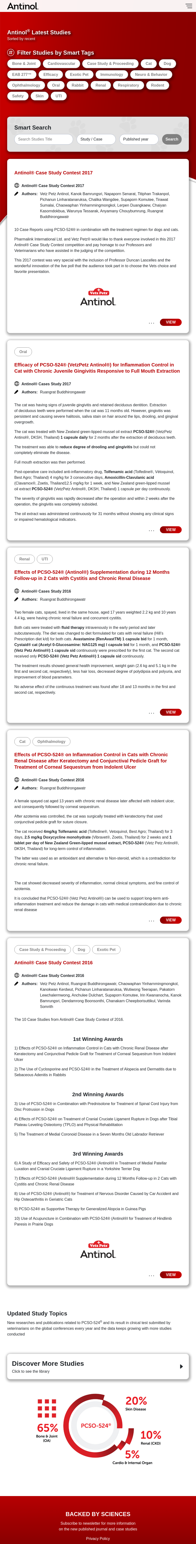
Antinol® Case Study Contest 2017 (53, 172)
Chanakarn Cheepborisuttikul (130, 1001)
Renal (100, 85)
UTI (59, 96)
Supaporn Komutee (137, 200)
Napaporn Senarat (120, 194)
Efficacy (50, 75)
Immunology (112, 75)
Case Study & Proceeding (110, 64)
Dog (167, 64)
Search (171, 139)
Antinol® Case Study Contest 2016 (53, 962)
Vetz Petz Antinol (54, 194)
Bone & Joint (24, 64)
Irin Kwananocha (154, 995)
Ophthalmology (26, 85)
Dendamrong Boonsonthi (83, 1001)
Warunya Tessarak (82, 211)
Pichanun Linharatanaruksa (63, 200)
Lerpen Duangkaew (133, 205)
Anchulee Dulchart (87, 995)
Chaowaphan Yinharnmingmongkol (85, 205)
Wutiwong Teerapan (140, 989)
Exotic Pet (79, 75)
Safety (18, 96)
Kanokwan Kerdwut (56, 989)
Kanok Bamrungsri (86, 194)
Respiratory (128, 85)
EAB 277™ (22, 75)
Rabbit (78, 85)
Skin (40, 96)
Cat (149, 64)
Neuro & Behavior (151, 75)
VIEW (171, 322)
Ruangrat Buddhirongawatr (63, 392)
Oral (56, 85)
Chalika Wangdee (104, 200)
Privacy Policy (98, 1539)
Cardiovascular (61, 64)
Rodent (157, 85)
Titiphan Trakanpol (153, 194)
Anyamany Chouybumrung (122, 211)
